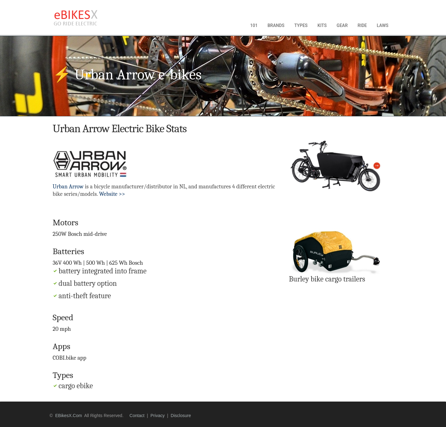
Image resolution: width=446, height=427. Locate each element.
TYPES (301, 25)
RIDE (362, 25)
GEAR (342, 25)
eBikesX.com (68, 415)
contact (136, 415)
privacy (158, 415)
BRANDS (276, 25)
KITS (322, 25)
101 (254, 25)
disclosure (181, 415)
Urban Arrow (68, 186)
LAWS (382, 25)
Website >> (112, 194)
